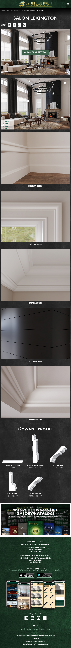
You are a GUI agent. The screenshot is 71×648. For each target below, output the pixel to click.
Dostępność (35, 638)
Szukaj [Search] (68, 4)
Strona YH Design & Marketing (35, 644)
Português (42, 629)
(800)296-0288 (38, 560)
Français (35, 629)
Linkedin (32, 618)
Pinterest (38, 618)
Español (29, 629)
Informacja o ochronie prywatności (35, 641)
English (23, 629)
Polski (48, 629)
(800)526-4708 (38, 549)
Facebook (45, 618)
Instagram (26, 618)
